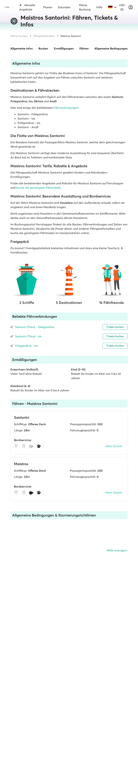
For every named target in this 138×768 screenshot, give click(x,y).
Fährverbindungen (66, 107)
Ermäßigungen (64, 48)
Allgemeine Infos (21, 48)
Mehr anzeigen (116, 550)
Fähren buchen (19, 36)
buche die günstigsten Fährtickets (38, 187)
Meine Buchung (85, 7)
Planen (47, 7)
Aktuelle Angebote (27, 7)
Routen (43, 48)
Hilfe (99, 7)
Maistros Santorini (71, 36)
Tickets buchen (115, 327)
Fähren (84, 48)
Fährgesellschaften (44, 36)
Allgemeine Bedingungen (111, 48)
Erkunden (64, 7)
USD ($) (122, 7)
